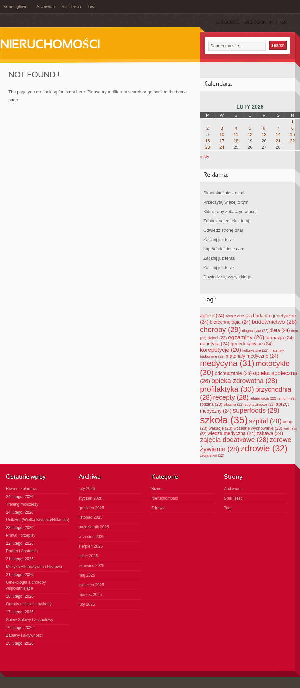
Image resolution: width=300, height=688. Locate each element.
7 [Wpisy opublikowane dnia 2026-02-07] (278, 128)
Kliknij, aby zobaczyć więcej (230, 211)
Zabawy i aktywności (24, 635)
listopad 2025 (90, 517)
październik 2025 (94, 527)
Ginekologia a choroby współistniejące (26, 585)
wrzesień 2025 (91, 536)
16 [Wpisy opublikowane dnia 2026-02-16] (207, 140)
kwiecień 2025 (91, 585)
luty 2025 (87, 604)
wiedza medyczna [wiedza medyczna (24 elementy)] (232, 433)
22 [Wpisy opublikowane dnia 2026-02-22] (292, 140)
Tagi (91, 7)
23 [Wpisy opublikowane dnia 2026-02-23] (207, 147)
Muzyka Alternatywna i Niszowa (34, 566)
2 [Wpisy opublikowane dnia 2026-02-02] (207, 128)
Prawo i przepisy (20, 535)
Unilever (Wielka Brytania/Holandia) (37, 519)
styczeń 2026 (90, 498)
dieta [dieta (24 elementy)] (280, 330)
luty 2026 (87, 488)
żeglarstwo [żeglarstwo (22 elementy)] (212, 455)
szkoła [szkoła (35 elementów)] (224, 419)
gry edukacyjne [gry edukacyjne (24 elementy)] (252, 343)
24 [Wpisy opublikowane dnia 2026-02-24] (221, 147)
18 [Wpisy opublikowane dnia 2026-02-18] (235, 140)
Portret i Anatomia (22, 551)
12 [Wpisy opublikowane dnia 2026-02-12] (250, 134)
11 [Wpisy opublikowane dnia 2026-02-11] (235, 134)
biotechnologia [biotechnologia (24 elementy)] (230, 322)
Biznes (157, 488)
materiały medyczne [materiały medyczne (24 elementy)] (252, 356)
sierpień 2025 (91, 546)
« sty (204, 156)
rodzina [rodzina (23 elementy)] (211, 404)
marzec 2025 (90, 594)
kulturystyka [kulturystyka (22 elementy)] (255, 350)
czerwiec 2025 (91, 565)
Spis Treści (71, 7)
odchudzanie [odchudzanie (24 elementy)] (233, 373)
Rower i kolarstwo (22, 488)
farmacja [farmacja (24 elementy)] (279, 337)
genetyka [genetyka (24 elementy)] (214, 343)
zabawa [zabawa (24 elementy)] (270, 433)
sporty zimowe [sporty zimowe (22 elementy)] (260, 404)
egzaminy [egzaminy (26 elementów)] (246, 337)
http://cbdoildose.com (223, 248)
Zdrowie (158, 508)
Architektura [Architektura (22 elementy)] (238, 316)
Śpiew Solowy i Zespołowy (29, 619)
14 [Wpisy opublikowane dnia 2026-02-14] (278, 134)
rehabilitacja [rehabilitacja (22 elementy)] (263, 398)
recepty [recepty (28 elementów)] (231, 397)
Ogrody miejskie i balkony (29, 604)
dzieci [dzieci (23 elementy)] (217, 338)
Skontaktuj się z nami (223, 192)
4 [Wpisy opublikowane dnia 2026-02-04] (236, 128)
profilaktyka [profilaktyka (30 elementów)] (227, 389)
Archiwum (45, 7)
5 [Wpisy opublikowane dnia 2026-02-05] (250, 128)
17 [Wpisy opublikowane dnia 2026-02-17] (221, 140)
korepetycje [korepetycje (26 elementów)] (220, 349)
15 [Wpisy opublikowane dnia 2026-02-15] (292, 134)
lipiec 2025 (88, 556)
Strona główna (16, 7)
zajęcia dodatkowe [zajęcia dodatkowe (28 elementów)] (234, 439)
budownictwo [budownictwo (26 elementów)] (274, 321)
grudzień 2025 (91, 508)
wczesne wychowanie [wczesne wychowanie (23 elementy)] (257, 428)
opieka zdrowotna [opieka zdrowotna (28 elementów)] (244, 380)
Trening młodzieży (22, 504)
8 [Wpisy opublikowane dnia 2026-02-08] (292, 128)
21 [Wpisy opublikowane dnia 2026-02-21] (278, 140)
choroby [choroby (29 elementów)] (220, 329)
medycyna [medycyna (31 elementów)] (227, 363)
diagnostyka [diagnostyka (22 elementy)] (255, 331)
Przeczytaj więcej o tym (225, 202)
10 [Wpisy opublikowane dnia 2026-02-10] (221, 134)
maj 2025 (87, 575)
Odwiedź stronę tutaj (223, 230)
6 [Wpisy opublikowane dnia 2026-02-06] (264, 128)
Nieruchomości (50, 45)
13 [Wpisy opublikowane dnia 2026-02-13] (264, 134)
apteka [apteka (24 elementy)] (212, 315)
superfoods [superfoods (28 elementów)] (256, 410)
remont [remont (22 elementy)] (286, 398)
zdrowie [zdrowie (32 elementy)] (263, 448)
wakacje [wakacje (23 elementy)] (220, 428)
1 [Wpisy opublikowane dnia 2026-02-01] (292, 121)
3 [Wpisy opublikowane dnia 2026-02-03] (222, 128)
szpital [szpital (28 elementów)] (265, 421)
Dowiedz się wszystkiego (227, 276)
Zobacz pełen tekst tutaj (226, 220)
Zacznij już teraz (219, 239)
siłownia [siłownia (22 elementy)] (233, 404)
